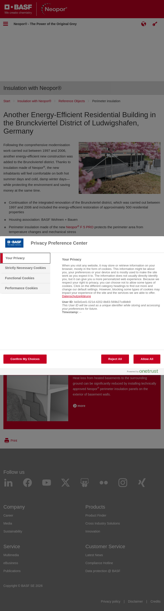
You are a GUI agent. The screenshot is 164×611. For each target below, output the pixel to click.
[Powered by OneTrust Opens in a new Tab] (144, 372)
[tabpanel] (111, 288)
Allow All (147, 359)
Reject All (115, 359)
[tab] (25, 258)
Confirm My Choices (25, 359)
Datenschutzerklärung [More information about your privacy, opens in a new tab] (76, 296)
